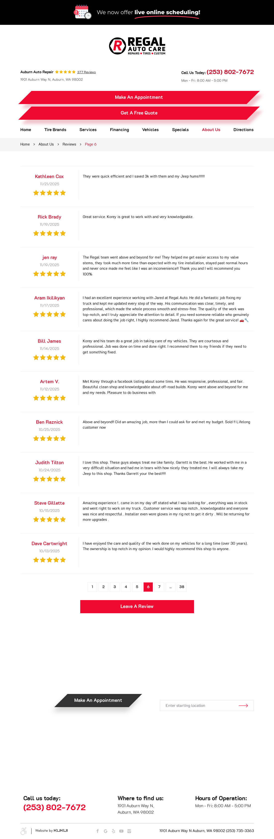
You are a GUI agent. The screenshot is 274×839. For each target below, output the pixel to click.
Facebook (97, 831)
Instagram (129, 831)
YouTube (121, 831)
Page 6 (91, 144)
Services (88, 130)
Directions (244, 130)
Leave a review (137, 606)
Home (25, 130)
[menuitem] (25, 130)
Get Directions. (206, 683)
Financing (119, 130)
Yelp (113, 831)
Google (105, 831)
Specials (180, 130)
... (170, 587)
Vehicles (150, 130)
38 (181, 587)
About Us (211, 130)
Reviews (69, 144)
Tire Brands (55, 130)
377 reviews (86, 72)
